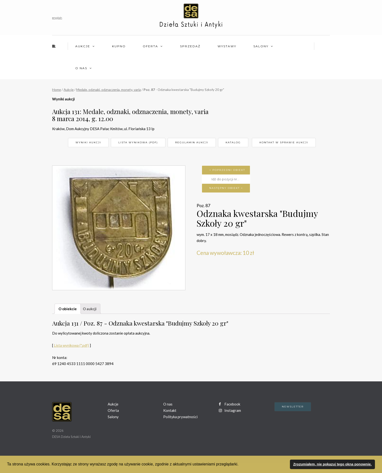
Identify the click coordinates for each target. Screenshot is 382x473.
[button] (240, 464)
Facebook (229, 404)
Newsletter (293, 406)
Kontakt (169, 410)
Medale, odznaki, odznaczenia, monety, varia (108, 89)
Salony (260, 46)
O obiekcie (67, 309)
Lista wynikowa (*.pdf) (71, 345)
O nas (81, 68)
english (57, 17)
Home (56, 89)
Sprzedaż (190, 46)
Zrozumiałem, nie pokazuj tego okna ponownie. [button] (332, 464)
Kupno (119, 46)
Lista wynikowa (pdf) (138, 142)
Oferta (150, 46)
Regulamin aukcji (191, 142)
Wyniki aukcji (88, 142)
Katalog (233, 142)
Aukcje (82, 46)
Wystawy (227, 46)
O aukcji (89, 309)
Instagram (230, 410)
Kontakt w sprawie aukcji (283, 142)
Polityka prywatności (180, 417)
